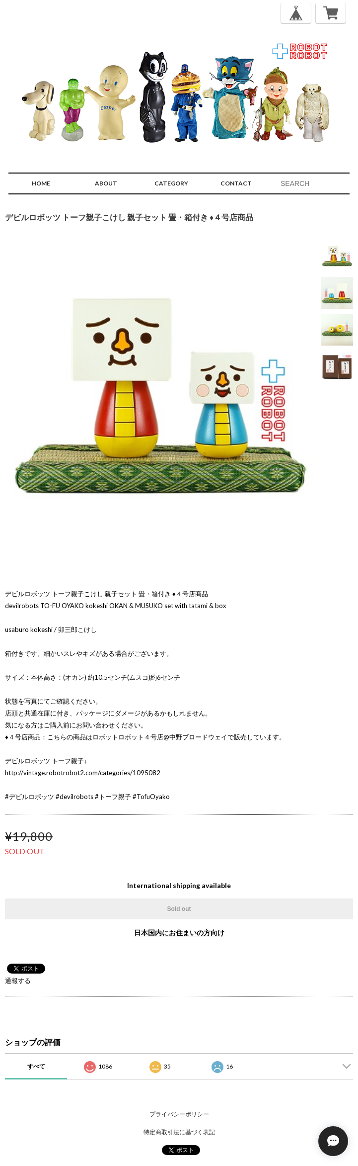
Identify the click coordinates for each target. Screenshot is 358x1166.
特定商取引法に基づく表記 (179, 1132)
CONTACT (236, 183)
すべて (36, 1066)
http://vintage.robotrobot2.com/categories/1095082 (82, 773)
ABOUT (106, 183)
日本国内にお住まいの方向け (179, 932)
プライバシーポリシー (179, 1114)
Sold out (179, 908)
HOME (41, 183)
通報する (18, 981)
